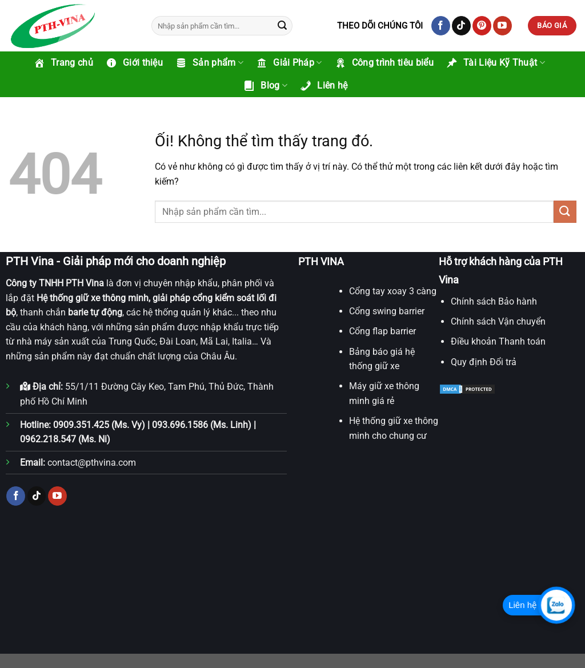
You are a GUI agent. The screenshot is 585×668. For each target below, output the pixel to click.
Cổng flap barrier (382, 331)
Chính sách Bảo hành (494, 301)
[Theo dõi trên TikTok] (461, 25)
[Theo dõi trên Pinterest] (481, 25)
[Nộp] (282, 25)
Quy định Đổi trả (483, 362)
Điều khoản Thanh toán (498, 341)
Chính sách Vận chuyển (498, 321)
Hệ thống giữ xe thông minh (93, 298)
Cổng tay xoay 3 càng (392, 291)
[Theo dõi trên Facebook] (440, 25)
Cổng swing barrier (386, 311)
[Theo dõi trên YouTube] (502, 25)
